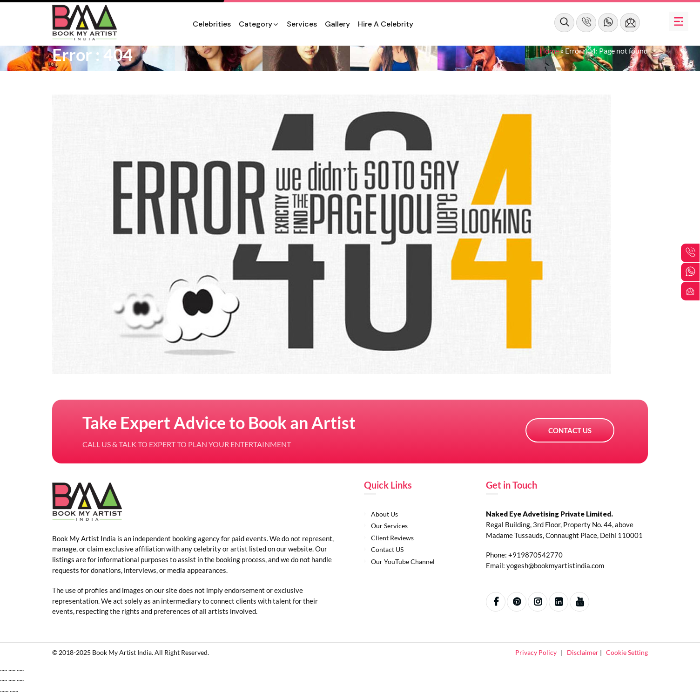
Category (255, 24)
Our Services (389, 525)
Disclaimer (583, 652)
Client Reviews (392, 537)
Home (549, 50)
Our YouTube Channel (403, 561)
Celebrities (212, 24)
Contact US (570, 430)
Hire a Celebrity (385, 24)
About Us (384, 513)
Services (302, 24)
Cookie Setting (627, 652)
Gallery (337, 24)
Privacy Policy (536, 652)
